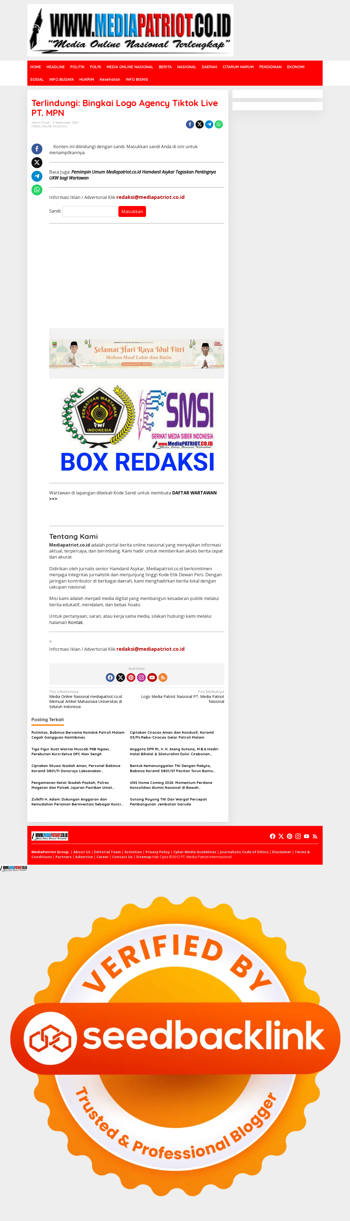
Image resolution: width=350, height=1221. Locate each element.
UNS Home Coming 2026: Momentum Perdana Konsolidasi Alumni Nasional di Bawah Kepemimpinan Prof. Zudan (171, 785)
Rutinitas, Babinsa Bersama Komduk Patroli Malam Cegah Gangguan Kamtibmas (77, 734)
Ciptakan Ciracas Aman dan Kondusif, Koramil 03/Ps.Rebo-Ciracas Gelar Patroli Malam (172, 734)
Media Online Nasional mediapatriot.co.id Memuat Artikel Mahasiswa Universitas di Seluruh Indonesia (91, 699)
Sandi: (83, 211)
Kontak (75, 622)
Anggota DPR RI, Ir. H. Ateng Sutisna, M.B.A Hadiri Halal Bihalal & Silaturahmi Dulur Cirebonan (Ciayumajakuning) (174, 751)
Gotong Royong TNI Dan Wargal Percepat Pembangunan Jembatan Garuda (168, 801)
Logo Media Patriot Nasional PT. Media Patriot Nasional (182, 696)
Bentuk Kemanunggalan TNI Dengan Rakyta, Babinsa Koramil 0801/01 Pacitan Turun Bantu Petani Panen (171, 768)
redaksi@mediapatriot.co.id (150, 197)
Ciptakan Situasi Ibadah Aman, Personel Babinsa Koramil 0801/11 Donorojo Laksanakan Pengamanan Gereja (75, 768)
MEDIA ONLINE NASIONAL (49, 126)
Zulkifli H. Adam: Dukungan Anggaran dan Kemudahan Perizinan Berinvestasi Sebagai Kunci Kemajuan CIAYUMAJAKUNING (76, 802)
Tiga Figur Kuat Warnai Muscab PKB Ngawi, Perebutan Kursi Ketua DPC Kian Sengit (70, 751)
